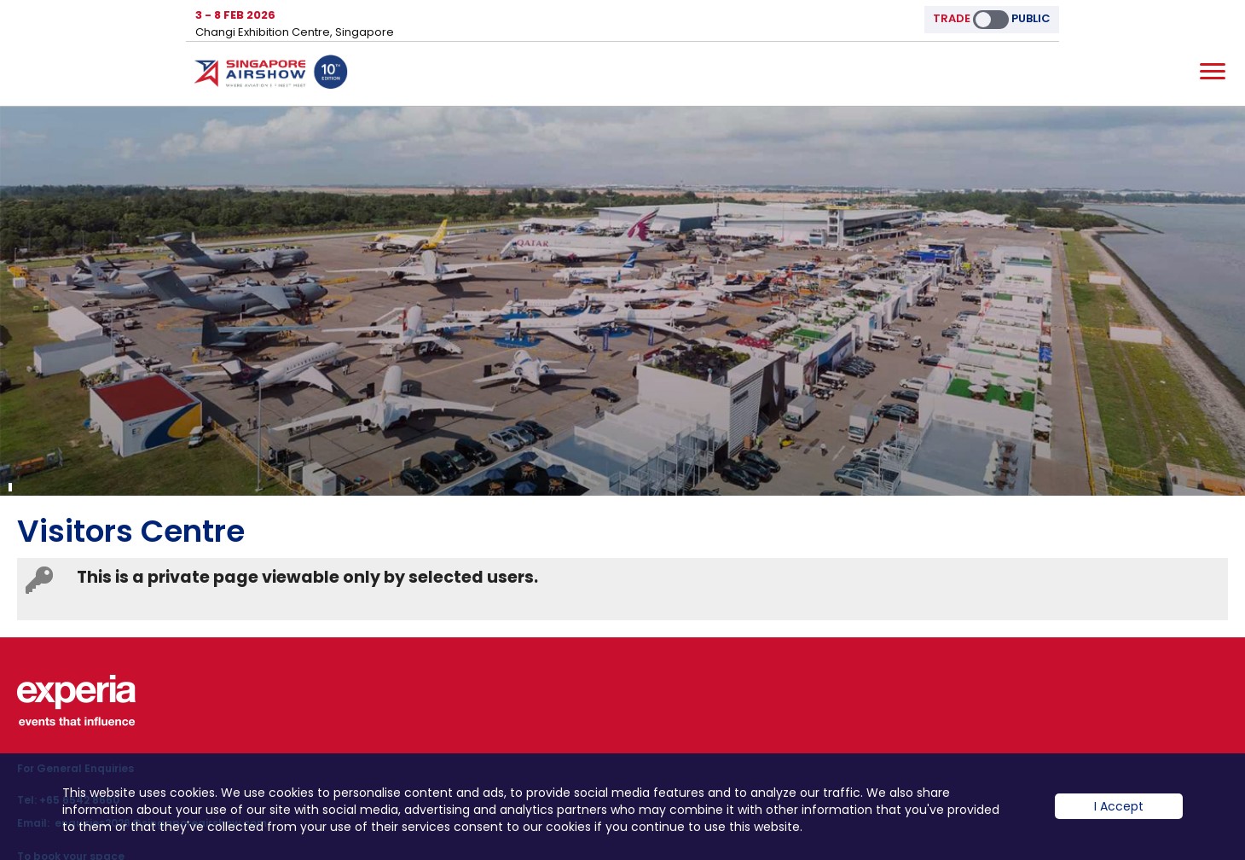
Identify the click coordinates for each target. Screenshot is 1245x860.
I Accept (1119, 819)
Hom (271, 75)
